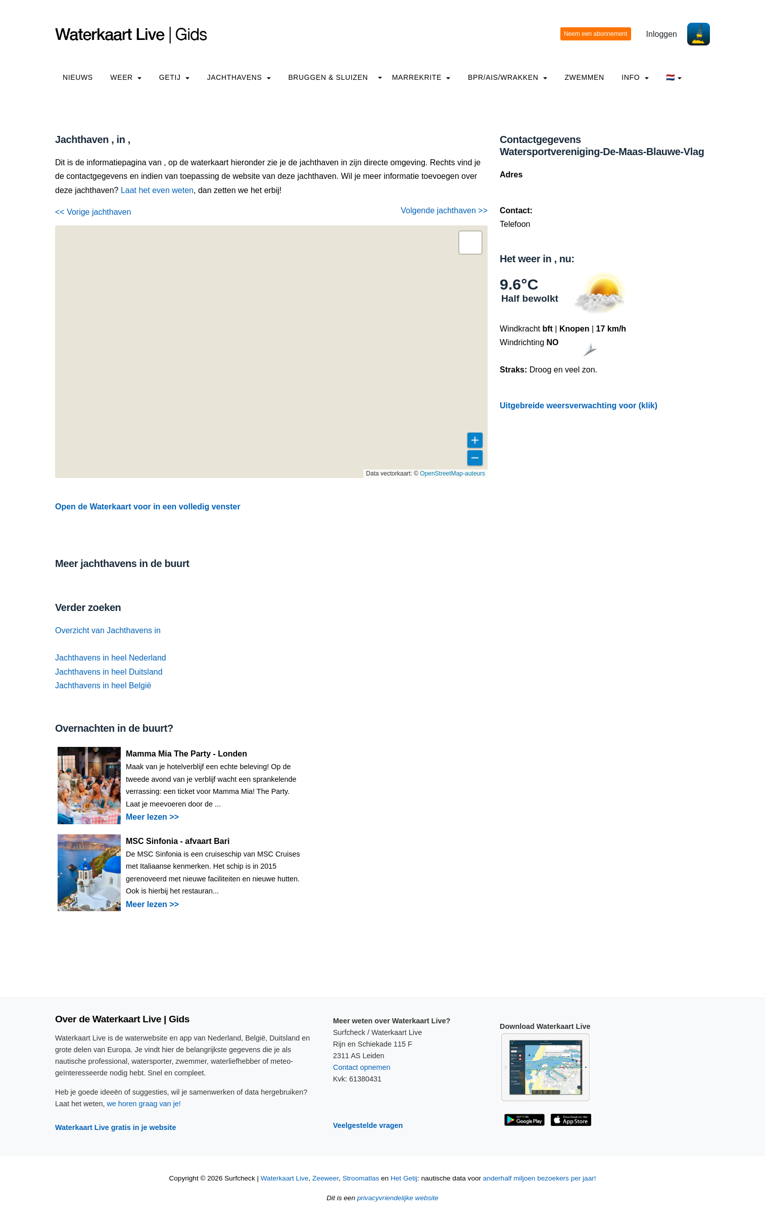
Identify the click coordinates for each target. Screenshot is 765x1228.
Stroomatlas (361, 1178)
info (635, 77)
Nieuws (78, 77)
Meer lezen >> (152, 817)
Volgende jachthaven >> (444, 210)
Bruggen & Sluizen (328, 77)
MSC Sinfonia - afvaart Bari (177, 841)
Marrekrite (421, 77)
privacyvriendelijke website (398, 1198)
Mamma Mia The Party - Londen (186, 753)
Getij (174, 77)
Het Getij (404, 1178)
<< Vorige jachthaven (93, 212)
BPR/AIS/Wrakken (507, 77)
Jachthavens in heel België (103, 685)
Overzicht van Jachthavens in (108, 630)
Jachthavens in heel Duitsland (109, 672)
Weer (125, 77)
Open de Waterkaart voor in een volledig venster (148, 506)
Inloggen (661, 34)
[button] (470, 242)
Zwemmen (584, 77)
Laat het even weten (157, 190)
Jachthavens (239, 77)
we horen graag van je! (143, 1104)
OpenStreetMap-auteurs (452, 473)
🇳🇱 (674, 77)
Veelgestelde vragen (368, 1125)
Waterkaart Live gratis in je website (115, 1127)
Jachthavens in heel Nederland (110, 657)
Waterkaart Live (285, 1178)
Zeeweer (325, 1178)
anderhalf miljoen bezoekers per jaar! (539, 1178)
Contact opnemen (362, 1067)
